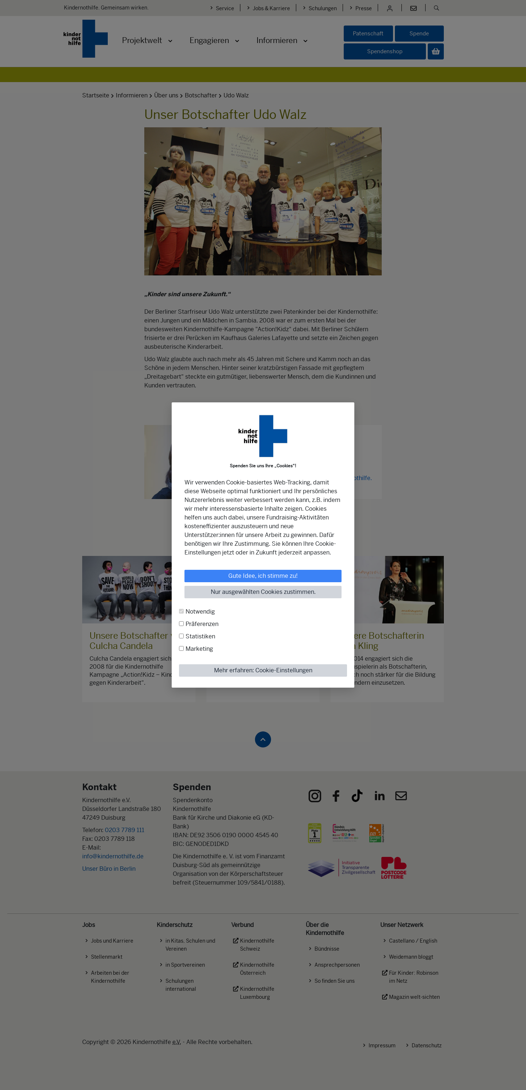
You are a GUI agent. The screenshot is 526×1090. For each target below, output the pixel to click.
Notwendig (200, 611)
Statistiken (200, 636)
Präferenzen (202, 624)
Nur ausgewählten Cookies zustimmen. (263, 592)
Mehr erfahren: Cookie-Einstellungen (263, 670)
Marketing (199, 649)
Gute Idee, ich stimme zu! (263, 576)
